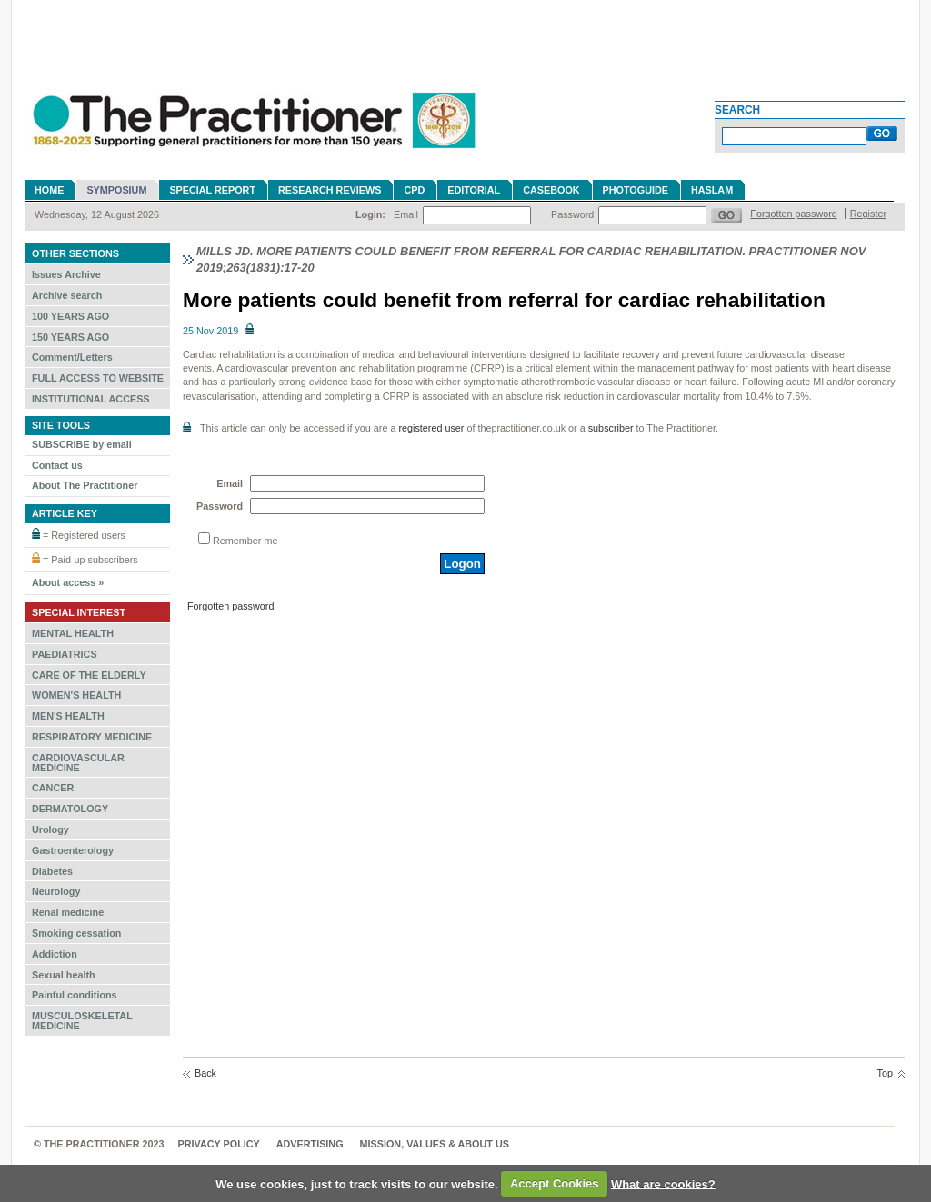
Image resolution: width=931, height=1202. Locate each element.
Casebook (551, 189)
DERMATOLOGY (70, 808)
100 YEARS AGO (70, 316)
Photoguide (635, 189)
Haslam (712, 189)
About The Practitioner (84, 485)
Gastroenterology (73, 850)
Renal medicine (68, 912)
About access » (68, 582)
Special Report (212, 189)
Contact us (57, 465)
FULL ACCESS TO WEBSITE (98, 378)
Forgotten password (793, 213)
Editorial (473, 189)
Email (406, 214)
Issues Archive (66, 274)
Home (49, 189)
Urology (50, 829)
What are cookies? (663, 1183)
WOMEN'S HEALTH (76, 695)
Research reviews (329, 189)
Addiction (54, 954)
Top (885, 1073)
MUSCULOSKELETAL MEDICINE (82, 1020)
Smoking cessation (76, 933)
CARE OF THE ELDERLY (89, 675)
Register (868, 213)
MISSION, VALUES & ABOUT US (434, 1143)
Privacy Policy (219, 1143)
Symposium (116, 189)
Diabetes (52, 871)
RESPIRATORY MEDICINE (92, 736)
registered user (431, 427)
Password (572, 214)
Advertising (310, 1143)
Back (205, 1073)
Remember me (245, 540)
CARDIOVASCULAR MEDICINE (78, 762)
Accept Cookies (554, 1183)
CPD (414, 189)
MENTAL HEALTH (73, 633)
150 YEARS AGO (70, 337)
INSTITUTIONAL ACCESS (91, 398)
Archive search (67, 295)
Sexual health (63, 974)
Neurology (56, 891)
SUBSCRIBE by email (82, 444)
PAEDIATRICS (64, 654)
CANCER (53, 787)
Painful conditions (74, 994)
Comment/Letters (72, 357)
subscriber (611, 427)
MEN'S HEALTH (68, 715)
